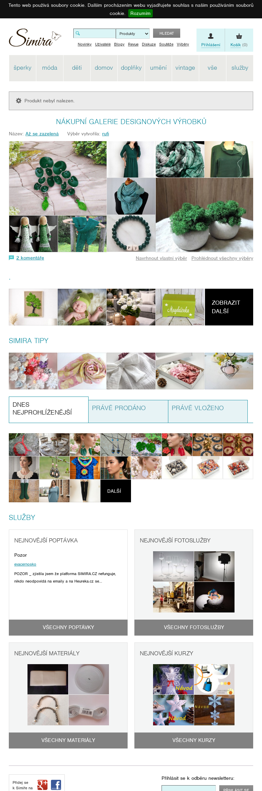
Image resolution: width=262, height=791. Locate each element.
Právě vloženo (198, 408)
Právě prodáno (119, 408)
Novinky (85, 44)
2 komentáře (30, 258)
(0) (238, 45)
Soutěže (166, 44)
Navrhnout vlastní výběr (161, 258)
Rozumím (140, 13)
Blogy (119, 44)
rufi (105, 134)
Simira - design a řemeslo (35, 40)
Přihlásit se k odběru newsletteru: (198, 778)
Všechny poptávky (68, 627)
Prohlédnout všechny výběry (222, 258)
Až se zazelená (42, 134)
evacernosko (25, 564)
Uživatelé (103, 44)
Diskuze (149, 44)
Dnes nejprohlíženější (42, 408)
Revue (133, 44)
